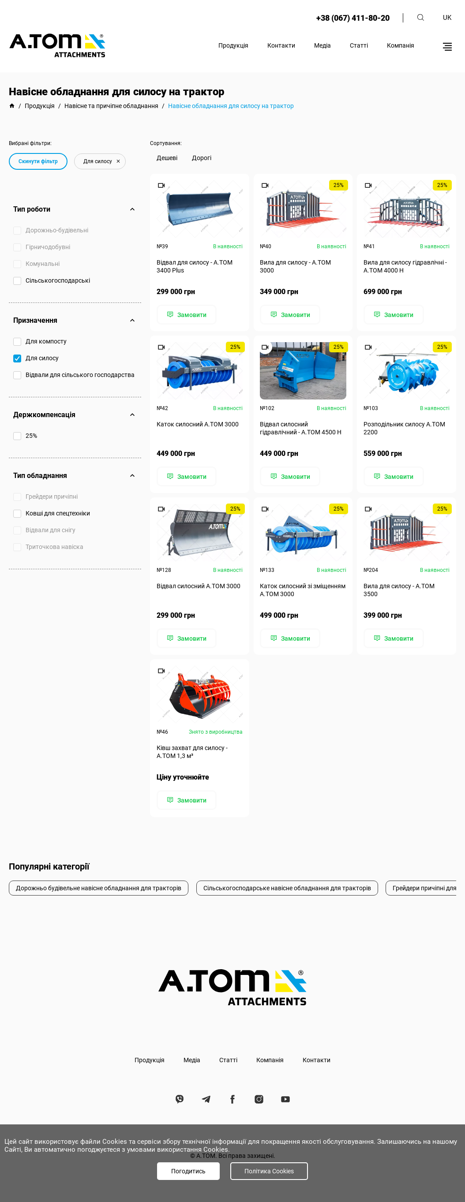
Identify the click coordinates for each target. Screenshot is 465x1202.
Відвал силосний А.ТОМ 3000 (198, 585)
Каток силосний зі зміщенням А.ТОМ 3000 (303, 589)
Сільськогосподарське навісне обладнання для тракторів (287, 887)
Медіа (322, 45)
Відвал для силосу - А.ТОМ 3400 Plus (194, 266)
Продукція (233, 45)
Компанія (400, 45)
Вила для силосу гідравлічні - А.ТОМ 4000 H (405, 266)
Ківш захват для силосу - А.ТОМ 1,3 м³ (192, 751)
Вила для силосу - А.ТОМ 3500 (399, 589)
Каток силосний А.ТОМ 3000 (198, 424)
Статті (359, 45)
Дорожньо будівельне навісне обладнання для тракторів (98, 887)
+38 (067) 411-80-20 (352, 17)
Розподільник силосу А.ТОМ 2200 (404, 428)
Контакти (281, 45)
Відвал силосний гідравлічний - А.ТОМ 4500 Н (301, 428)
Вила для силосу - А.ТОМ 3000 (295, 266)
